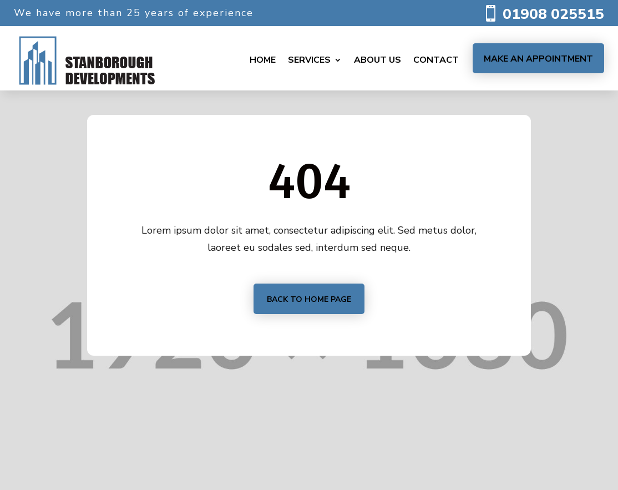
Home (263, 60)
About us (377, 60)
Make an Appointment (538, 59)
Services (309, 60)
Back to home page (309, 299)
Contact (436, 60)
